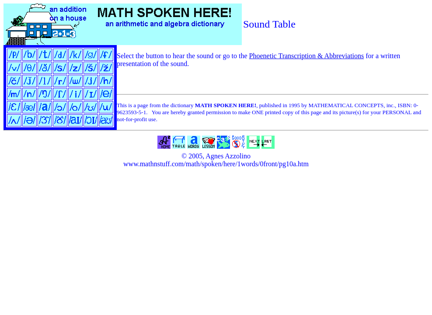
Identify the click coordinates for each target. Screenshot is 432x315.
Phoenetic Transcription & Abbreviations (306, 56)
